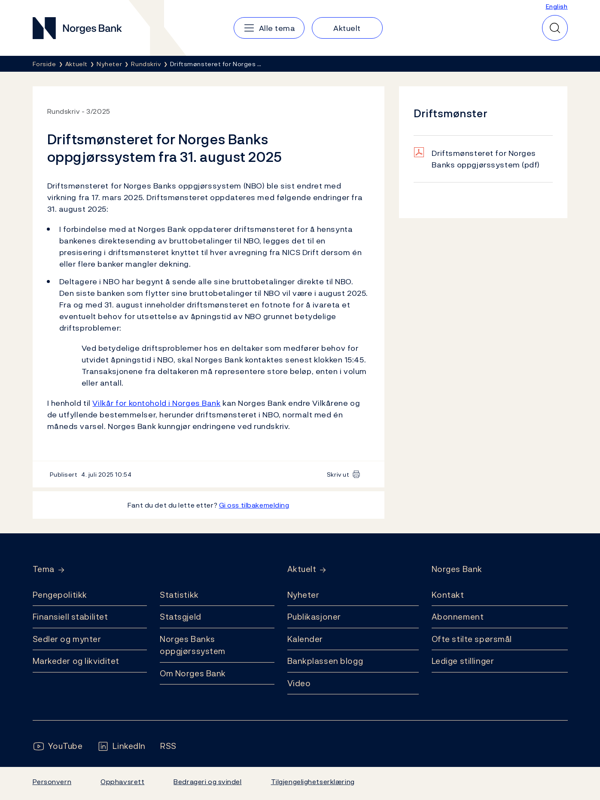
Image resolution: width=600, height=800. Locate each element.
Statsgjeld (180, 617)
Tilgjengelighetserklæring (313, 781)
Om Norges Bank (193, 673)
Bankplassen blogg (325, 661)
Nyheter (303, 595)
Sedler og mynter (67, 639)
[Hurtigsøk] (555, 28)
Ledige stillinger (463, 661)
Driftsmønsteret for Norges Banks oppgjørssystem (486, 158)
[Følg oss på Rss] (168, 746)
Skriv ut (338, 474)
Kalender (305, 639)
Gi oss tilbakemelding (254, 505)
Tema (44, 569)
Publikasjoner (314, 617)
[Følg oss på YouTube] (58, 746)
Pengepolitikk (60, 595)
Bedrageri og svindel (207, 781)
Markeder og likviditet (76, 661)
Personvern (52, 781)
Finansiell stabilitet (70, 617)
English (557, 6)
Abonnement (458, 617)
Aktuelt (302, 569)
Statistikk (179, 595)
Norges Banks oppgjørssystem (192, 645)
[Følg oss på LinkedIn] (121, 746)
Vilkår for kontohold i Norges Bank (156, 403)
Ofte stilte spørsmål (472, 639)
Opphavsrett (122, 781)
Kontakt (448, 595)
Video (299, 683)
